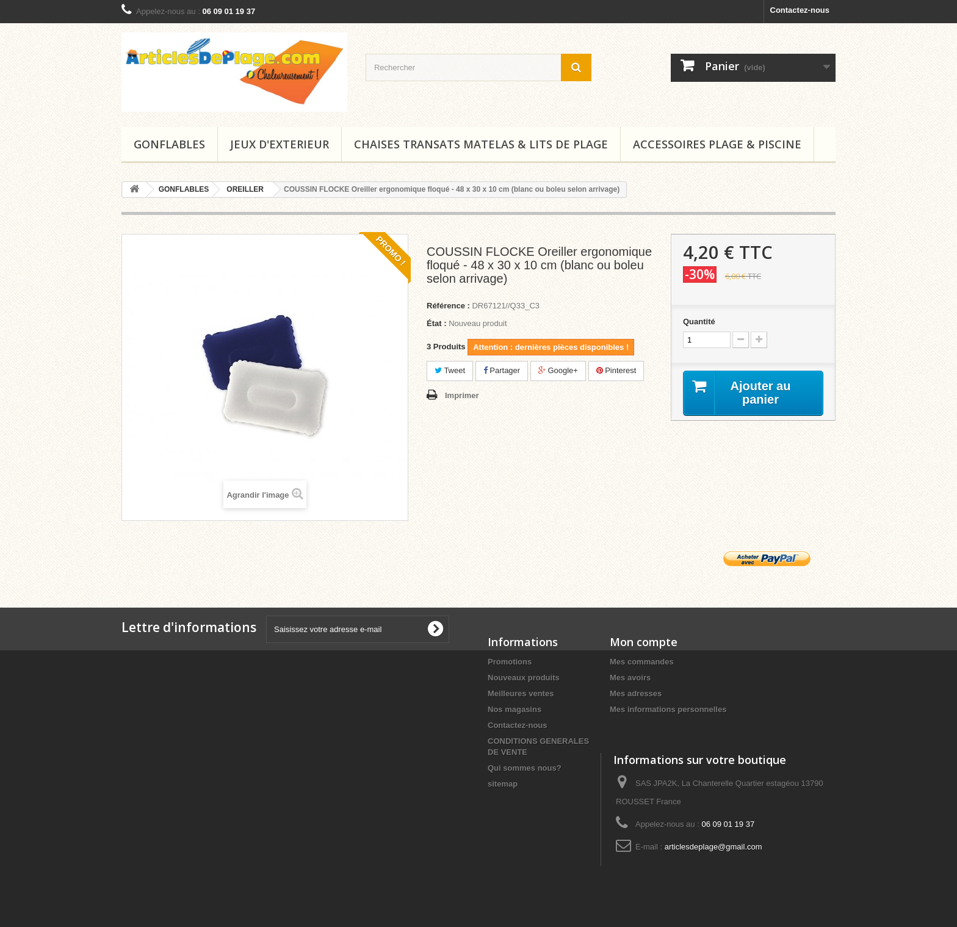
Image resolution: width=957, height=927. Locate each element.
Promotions (510, 661)
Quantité (699, 321)
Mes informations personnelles (668, 709)
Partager (501, 370)
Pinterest (616, 370)
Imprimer (462, 395)
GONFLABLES (169, 144)
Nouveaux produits (524, 677)
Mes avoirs (630, 677)
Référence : (448, 305)
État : (437, 323)
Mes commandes (642, 661)
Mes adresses (636, 693)
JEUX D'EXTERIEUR (279, 144)
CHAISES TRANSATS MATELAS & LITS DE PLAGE (481, 144)
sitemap (503, 783)
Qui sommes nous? (525, 767)
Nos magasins (514, 709)
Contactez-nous (800, 10)
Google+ (558, 370)
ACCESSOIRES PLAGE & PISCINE (717, 144)
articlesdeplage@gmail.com (713, 846)
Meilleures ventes (521, 693)
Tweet (450, 370)
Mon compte (643, 641)
